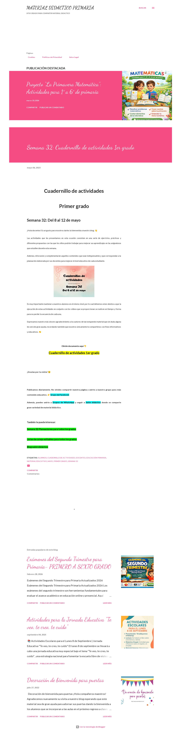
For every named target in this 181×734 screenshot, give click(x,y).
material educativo (37, 461)
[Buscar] (142, 8)
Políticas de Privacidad (50, 57)
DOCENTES (80, 458)
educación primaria (96, 458)
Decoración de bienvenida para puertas (65, 680)
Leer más (107, 603)
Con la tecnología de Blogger (90, 727)
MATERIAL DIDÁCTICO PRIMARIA (60, 8)
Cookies (29, 57)
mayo (50, 461)
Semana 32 (73, 461)
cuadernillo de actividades (61, 458)
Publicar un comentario (52, 107)
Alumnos (42, 458)
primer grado (60, 461)
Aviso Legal (72, 57)
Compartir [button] (31, 107)
